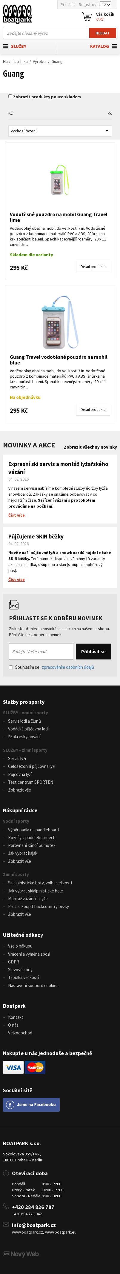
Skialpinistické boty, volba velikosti (40, 883)
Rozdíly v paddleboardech (32, 837)
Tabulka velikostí (23, 977)
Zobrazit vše (19, 790)
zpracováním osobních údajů (68, 667)
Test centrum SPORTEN (30, 782)
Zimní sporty (16, 874)
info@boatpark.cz (34, 1225)
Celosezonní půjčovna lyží (31, 766)
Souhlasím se (51, 667)
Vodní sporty (16, 821)
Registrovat (89, 4)
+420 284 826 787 (33, 1207)
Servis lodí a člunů (24, 721)
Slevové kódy (20, 969)
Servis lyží (17, 758)
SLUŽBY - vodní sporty (25, 712)
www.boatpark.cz (27, 1232)
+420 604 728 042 (27, 1213)
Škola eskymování (24, 736)
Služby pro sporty (23, 701)
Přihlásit (68, 4)
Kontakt (15, 1017)
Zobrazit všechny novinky (90, 447)
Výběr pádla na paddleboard (33, 830)
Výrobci (39, 61)
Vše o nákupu (20, 946)
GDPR (13, 962)
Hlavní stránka (15, 61)
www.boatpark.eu (60, 1232)
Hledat (103, 33)
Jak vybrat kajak (22, 853)
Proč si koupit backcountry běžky (38, 906)
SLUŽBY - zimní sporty (25, 750)
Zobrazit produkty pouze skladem (47, 96)
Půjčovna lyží (20, 774)
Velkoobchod (20, 1033)
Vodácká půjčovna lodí (28, 729)
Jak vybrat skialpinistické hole (35, 891)
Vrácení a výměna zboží (29, 954)
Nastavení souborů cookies (33, 985)
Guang (57, 61)
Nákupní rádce (20, 810)
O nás (13, 1025)
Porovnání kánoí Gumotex (32, 845)
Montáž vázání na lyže (28, 898)
